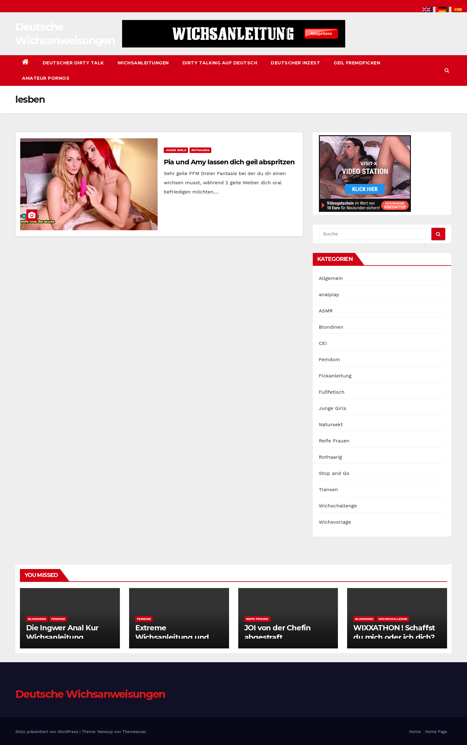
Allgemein (331, 278)
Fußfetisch (332, 392)
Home (415, 731)
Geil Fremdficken (357, 63)
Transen (328, 489)
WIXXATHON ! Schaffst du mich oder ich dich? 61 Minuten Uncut (394, 637)
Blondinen (331, 327)
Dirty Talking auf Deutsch (220, 63)
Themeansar (134, 731)
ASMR (326, 311)
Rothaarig (200, 150)
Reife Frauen (334, 441)
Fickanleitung (335, 376)
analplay (329, 294)
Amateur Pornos (45, 78)
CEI (323, 343)
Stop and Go (334, 473)
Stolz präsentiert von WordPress (47, 731)
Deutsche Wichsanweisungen (90, 694)
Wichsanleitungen (143, 63)
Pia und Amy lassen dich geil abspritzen (229, 162)
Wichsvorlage (335, 522)
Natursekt (331, 424)
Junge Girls (176, 150)
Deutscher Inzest (295, 63)
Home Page (436, 731)
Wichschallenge (338, 506)
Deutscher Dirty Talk (73, 63)
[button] (447, 70)
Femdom (329, 359)
